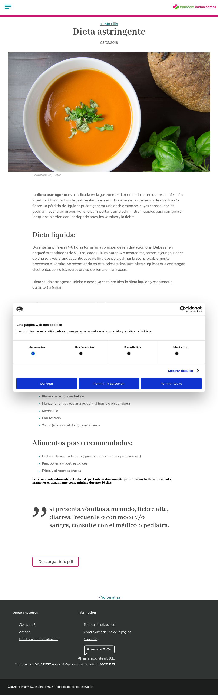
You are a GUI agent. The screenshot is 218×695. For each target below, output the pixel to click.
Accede (24, 632)
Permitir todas (171, 383)
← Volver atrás (109, 597)
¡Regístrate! (27, 625)
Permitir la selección (109, 383)
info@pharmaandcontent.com (80, 664)
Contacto (90, 639)
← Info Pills (109, 24)
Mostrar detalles (180, 370)
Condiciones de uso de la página (107, 632)
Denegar (46, 383)
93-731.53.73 (107, 664)
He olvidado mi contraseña (38, 639)
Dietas (56, 175)
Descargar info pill (55, 561)
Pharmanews (41, 175)
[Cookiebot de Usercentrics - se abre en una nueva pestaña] (183, 309)
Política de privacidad (99, 625)
